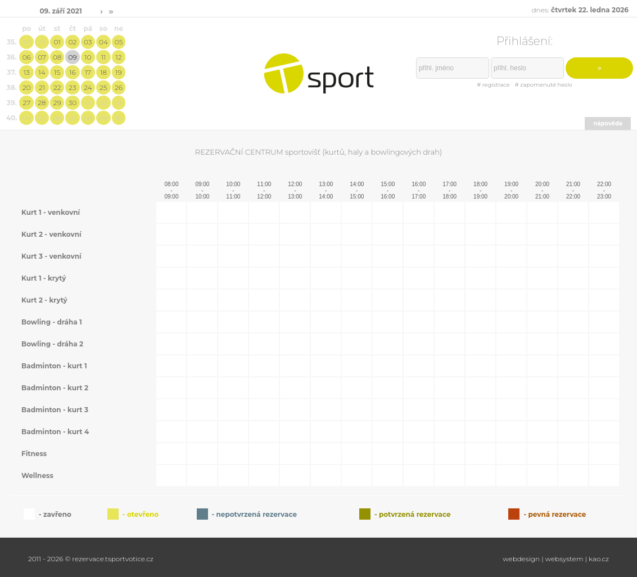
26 (119, 87)
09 (72, 57)
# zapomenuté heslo (543, 84)
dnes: (580, 10)
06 (26, 57)
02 (73, 42)
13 (27, 72)
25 (103, 87)
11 (103, 57)
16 (72, 72)
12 (119, 57)
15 (57, 72)
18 (103, 72)
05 (119, 42)
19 (118, 72)
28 (42, 102)
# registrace (493, 84)
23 (72, 87)
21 (42, 87)
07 (42, 57)
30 (26, 42)
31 (42, 42)
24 (88, 87)
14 (41, 72)
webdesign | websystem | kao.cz (556, 559)
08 (57, 57)
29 (57, 102)
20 (26, 87)
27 (26, 102)
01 (57, 42)
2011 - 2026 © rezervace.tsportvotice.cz (90, 559)
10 (87, 57)
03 (88, 42)
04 (103, 42)
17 (88, 72)
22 (57, 87)
